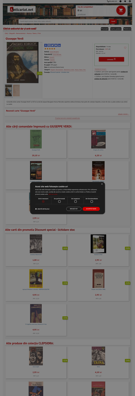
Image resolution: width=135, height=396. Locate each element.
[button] (42, 209)
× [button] (102, 184)
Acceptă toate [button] (90, 209)
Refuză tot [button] (73, 209)
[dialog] (67, 198)
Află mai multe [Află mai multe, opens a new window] (53, 194)
